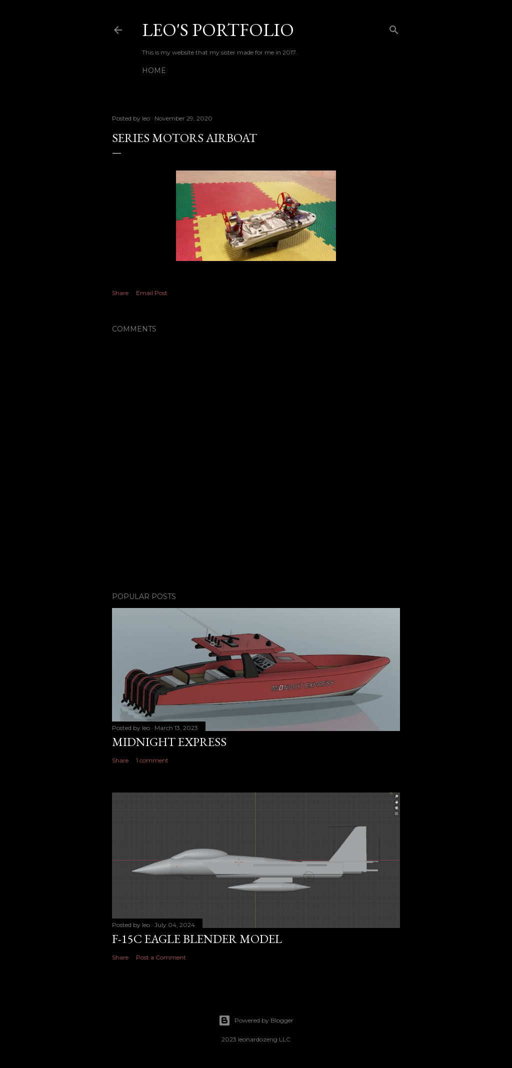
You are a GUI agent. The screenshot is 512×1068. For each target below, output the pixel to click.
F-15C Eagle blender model (197, 938)
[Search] (394, 28)
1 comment (152, 760)
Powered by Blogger (256, 1020)
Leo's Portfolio (218, 30)
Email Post (152, 292)
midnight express (169, 742)
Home (154, 70)
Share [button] (120, 292)
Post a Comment (161, 957)
